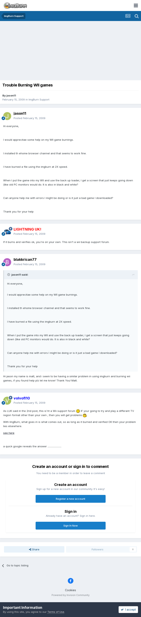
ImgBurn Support (39, 99)
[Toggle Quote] (9, 274)
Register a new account (70, 498)
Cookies (70, 590)
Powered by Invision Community (71, 595)
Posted (29, 118)
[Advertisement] (71, 51)
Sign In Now (70, 525)
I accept (128, 609)
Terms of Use (55, 611)
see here (8, 432)
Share (34, 549)
